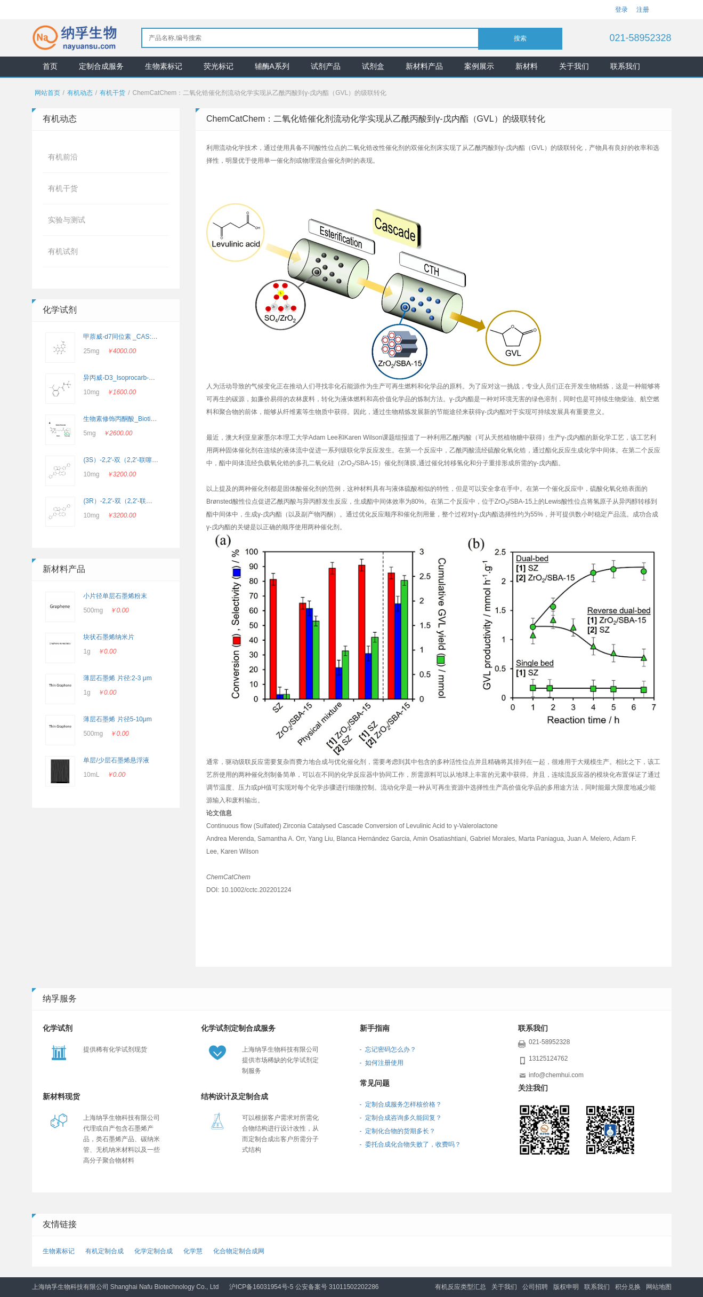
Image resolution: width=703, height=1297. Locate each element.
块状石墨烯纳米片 (108, 637)
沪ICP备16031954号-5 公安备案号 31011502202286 (303, 1287)
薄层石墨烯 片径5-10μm (117, 719)
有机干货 (112, 93)
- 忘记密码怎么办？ (388, 1049)
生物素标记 (163, 66)
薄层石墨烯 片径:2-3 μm (117, 678)
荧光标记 (218, 66)
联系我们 (625, 66)
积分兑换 (628, 1287)
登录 (621, 9)
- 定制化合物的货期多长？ (398, 1131)
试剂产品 (326, 66)
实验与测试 (66, 220)
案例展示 (479, 66)
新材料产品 (424, 66)
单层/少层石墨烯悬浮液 (116, 760)
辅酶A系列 (272, 66)
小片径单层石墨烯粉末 (115, 596)
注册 (642, 9)
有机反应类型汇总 (460, 1287)
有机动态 (80, 93)
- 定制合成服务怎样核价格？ (401, 1104)
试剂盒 (373, 66)
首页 (50, 66)
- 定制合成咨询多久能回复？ (401, 1117)
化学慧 (193, 1251)
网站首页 (47, 93)
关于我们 (574, 66)
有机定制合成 (104, 1251)
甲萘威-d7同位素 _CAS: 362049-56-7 (136, 336)
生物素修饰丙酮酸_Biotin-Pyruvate (132, 419)
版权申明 (566, 1287)
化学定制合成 (153, 1251)
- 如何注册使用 (382, 1063)
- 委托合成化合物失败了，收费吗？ (411, 1144)
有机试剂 (63, 251)
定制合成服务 (101, 66)
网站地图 (659, 1287)
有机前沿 (63, 157)
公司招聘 (535, 1287)
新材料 (526, 66)
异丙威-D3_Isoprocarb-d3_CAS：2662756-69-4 (151, 377)
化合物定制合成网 (238, 1251)
